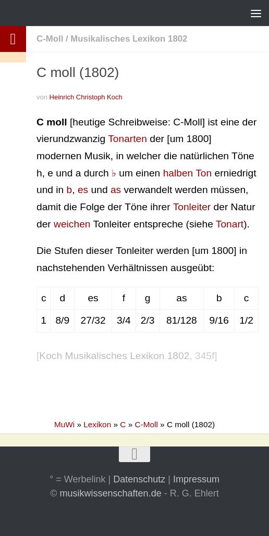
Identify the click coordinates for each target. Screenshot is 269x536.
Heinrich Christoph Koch (86, 97)
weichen (72, 224)
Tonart (229, 224)
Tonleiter (192, 206)
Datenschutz (139, 479)
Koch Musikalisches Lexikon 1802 (114, 355)
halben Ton (187, 173)
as (116, 189)
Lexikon (97, 424)
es (83, 189)
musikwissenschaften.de (111, 493)
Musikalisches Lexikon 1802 (128, 39)
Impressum (196, 479)
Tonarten (127, 138)
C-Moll (49, 39)
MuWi (64, 424)
